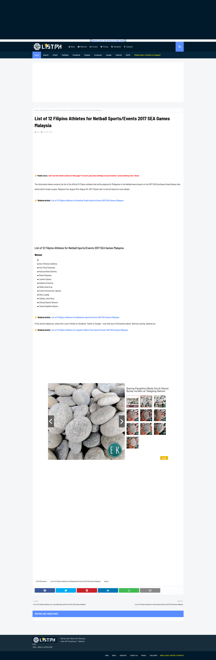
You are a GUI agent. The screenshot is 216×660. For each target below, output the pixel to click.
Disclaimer (116, 47)
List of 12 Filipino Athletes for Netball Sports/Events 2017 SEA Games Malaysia (75, 581)
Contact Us (134, 655)
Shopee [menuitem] (87, 55)
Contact (94, 47)
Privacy (104, 47)
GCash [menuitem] (55, 55)
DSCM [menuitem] (128, 55)
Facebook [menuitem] (76, 55)
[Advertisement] (108, 19)
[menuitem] (147, 55)
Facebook (128, 47)
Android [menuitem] (119, 55)
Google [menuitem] (108, 55)
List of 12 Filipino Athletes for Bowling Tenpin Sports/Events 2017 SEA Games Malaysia (87, 200)
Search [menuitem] (45, 55)
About (72, 47)
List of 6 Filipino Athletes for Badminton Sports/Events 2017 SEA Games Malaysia (85, 317)
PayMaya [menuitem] (65, 55)
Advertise (82, 47)
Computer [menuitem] (98, 55)
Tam (38, 132)
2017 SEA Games (45, 110)
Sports (106, 581)
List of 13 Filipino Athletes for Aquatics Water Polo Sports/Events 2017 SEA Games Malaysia (89, 330)
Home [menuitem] (37, 55)
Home (36, 110)
